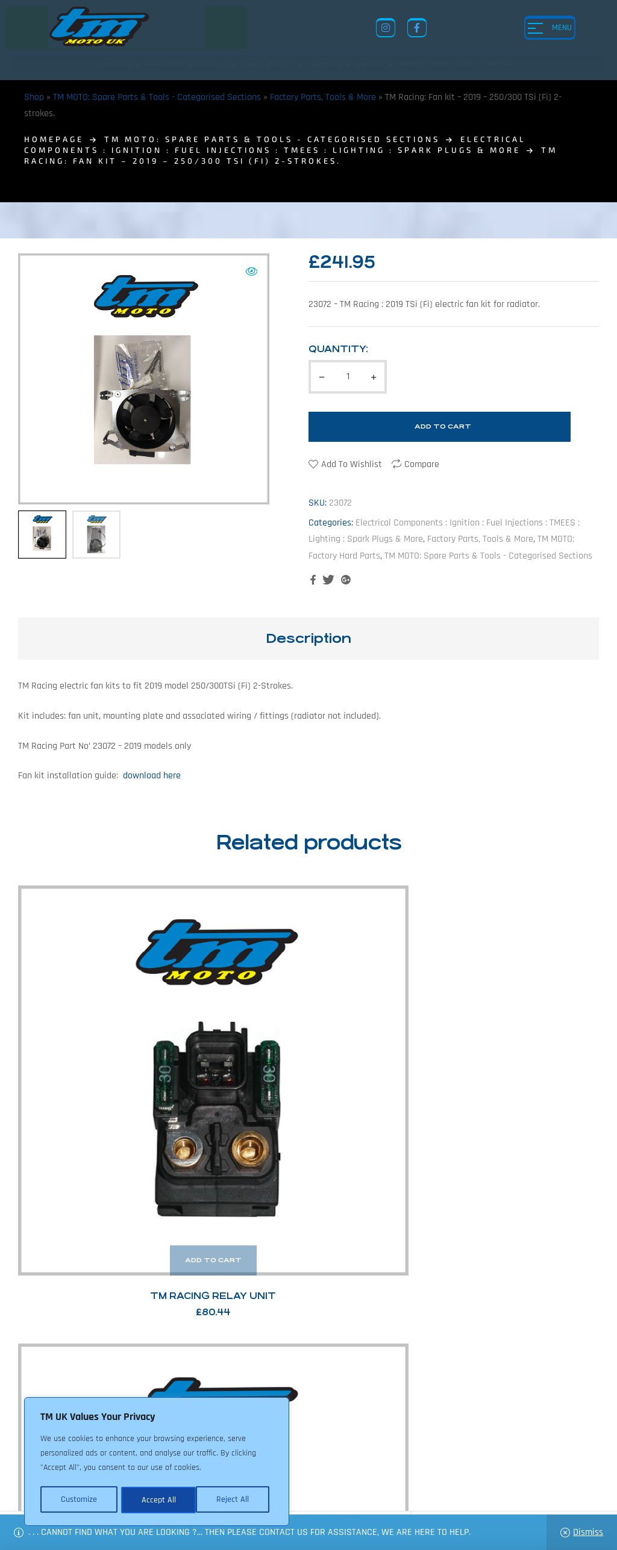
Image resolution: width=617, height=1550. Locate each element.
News (306, 1454)
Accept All (236, 1500)
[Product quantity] (348, 376)
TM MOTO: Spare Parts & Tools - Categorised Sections (157, 97)
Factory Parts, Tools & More (323, 97)
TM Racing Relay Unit (84, 1048)
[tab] (308, 639)
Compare (421, 464)
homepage (54, 139)
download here (151, 775)
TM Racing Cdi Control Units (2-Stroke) (383, 1048)
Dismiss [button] (588, 1532)
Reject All (157, 1500)
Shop (34, 97)
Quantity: (338, 349)
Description (308, 638)
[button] (251, 271)
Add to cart (443, 426)
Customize (78, 1500)
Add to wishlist (351, 464)
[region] (156, 1463)
